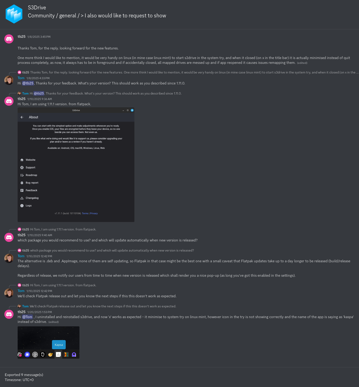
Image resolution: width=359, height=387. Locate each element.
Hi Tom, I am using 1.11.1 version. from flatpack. (63, 229)
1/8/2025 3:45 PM (39, 37)
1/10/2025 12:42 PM (39, 256)
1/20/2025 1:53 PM (39, 312)
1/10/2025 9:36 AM (39, 99)
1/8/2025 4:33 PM (38, 78)
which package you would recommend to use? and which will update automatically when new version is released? (112, 250)
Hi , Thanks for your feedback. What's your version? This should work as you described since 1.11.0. (106, 93)
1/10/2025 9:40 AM (39, 235)
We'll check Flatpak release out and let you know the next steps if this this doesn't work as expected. (103, 306)
